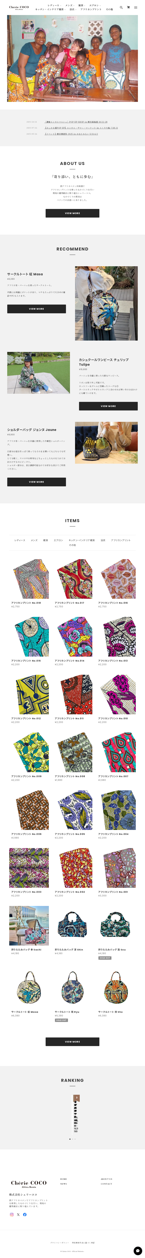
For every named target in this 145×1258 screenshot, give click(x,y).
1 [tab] (70, 97)
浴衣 (72, 9)
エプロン (94, 5)
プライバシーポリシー (59, 1236)
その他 (109, 9)
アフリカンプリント (91, 9)
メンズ (68, 5)
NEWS (63, 1178)
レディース (53, 5)
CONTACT (106, 1178)
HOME (63, 1173)
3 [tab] (75, 97)
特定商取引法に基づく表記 (83, 1236)
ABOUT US (106, 1173)
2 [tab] (72, 97)
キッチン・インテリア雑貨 (49, 9)
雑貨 (80, 5)
